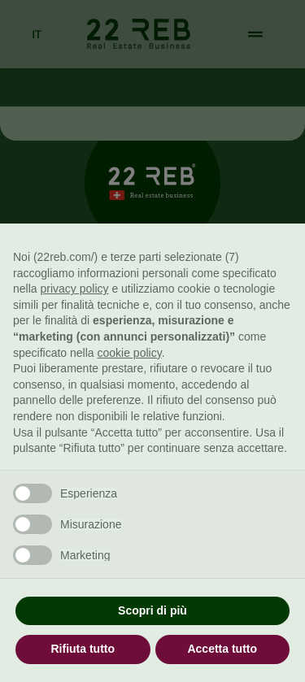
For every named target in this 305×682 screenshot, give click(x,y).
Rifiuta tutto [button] (82, 648)
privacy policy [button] (74, 288)
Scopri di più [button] (152, 610)
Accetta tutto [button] (222, 648)
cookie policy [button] (130, 352)
